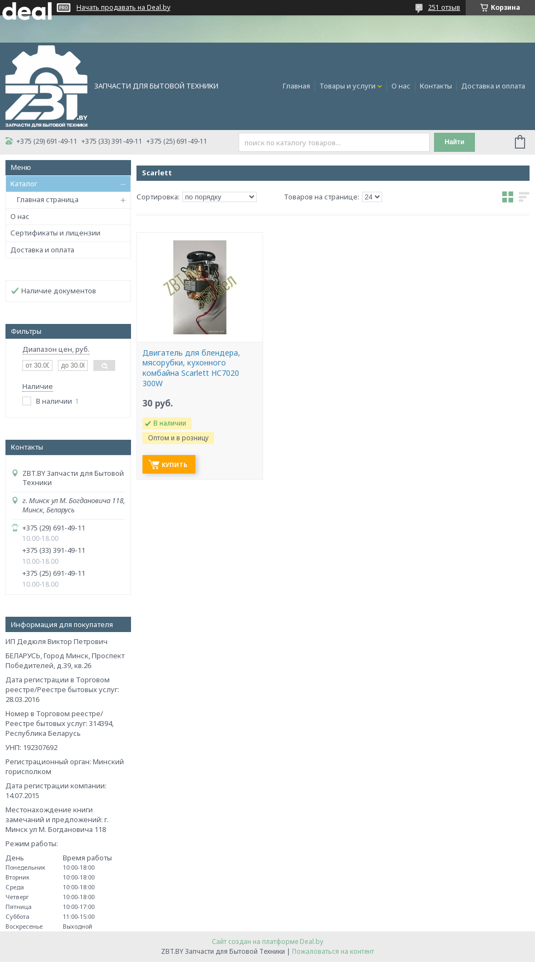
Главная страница (48, 199)
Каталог (23, 183)
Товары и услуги (347, 86)
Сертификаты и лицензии (55, 233)
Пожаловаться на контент (333, 951)
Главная (296, 86)
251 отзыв (444, 7)
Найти (455, 142)
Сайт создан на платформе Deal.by (267, 941)
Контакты (436, 86)
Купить (174, 465)
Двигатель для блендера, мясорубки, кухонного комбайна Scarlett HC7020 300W (191, 368)
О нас (401, 86)
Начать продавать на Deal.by (123, 7)
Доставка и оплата (493, 86)
